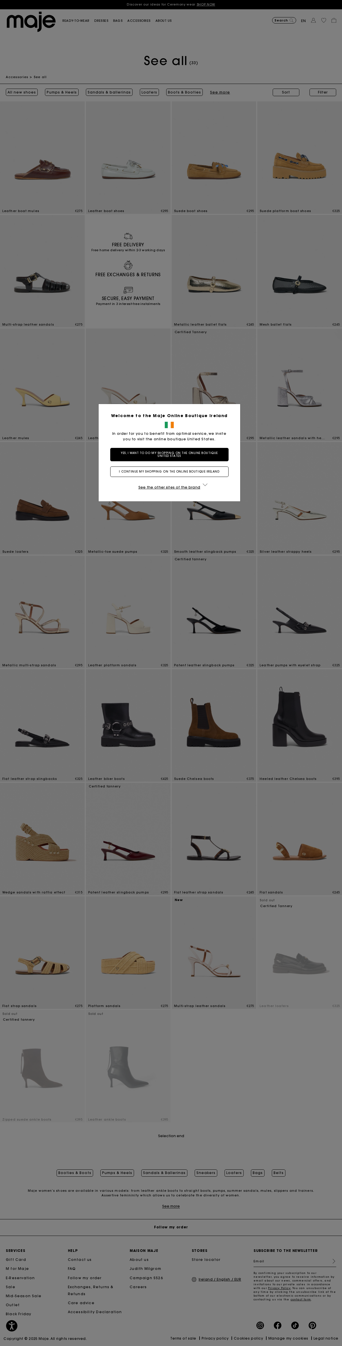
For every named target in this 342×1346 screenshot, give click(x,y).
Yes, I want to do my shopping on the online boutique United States (171, 454)
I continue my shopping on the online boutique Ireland (171, 471)
